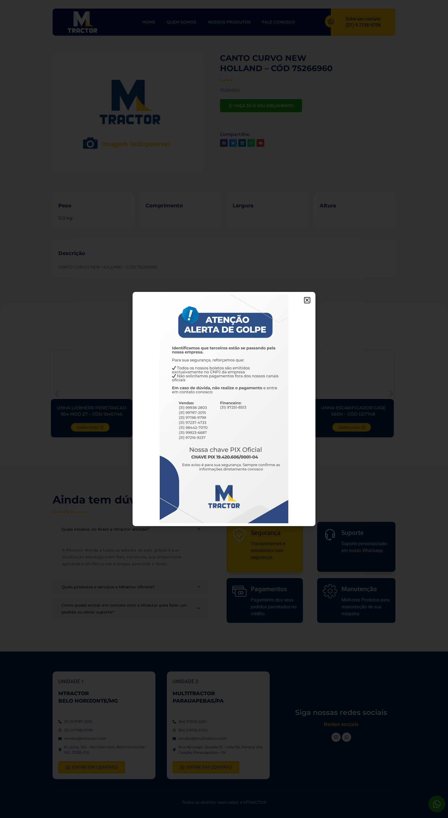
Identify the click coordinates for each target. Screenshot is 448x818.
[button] (307, 300)
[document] (224, 409)
